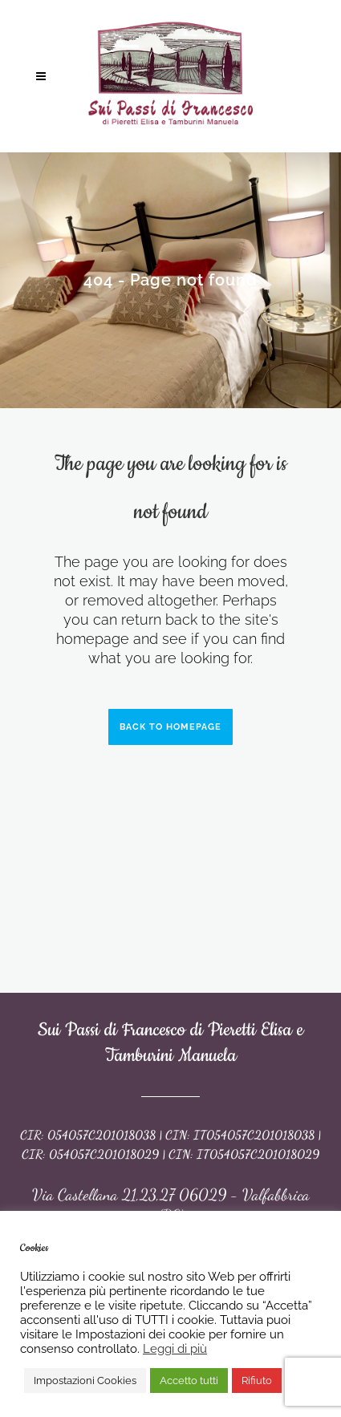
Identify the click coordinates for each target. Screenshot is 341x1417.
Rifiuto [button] (257, 1380)
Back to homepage (170, 727)
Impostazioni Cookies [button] (85, 1380)
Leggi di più (175, 1348)
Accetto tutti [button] (189, 1380)
